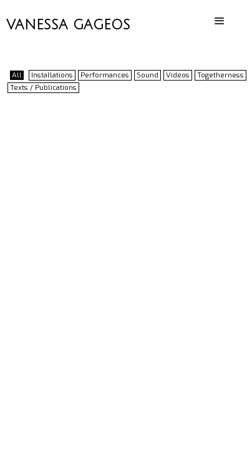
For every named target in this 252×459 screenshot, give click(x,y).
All (17, 75)
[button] (220, 21)
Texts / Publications (43, 87)
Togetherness (220, 75)
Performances (104, 75)
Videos (178, 75)
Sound (147, 75)
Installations (52, 75)
